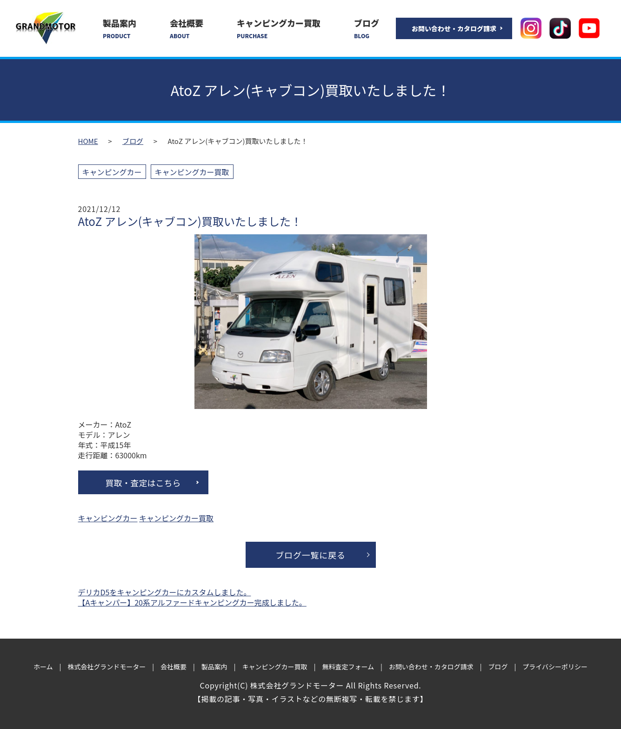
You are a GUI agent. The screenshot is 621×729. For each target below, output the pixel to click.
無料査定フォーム (348, 666)
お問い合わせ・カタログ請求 (454, 28)
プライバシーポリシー (555, 666)
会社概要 (186, 28)
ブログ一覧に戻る (310, 555)
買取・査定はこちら (143, 483)
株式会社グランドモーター (106, 666)
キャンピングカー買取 (279, 28)
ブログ (366, 28)
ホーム (43, 666)
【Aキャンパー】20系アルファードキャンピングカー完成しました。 (192, 602)
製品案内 (119, 28)
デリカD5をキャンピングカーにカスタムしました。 (164, 592)
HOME (88, 141)
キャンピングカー (112, 171)
